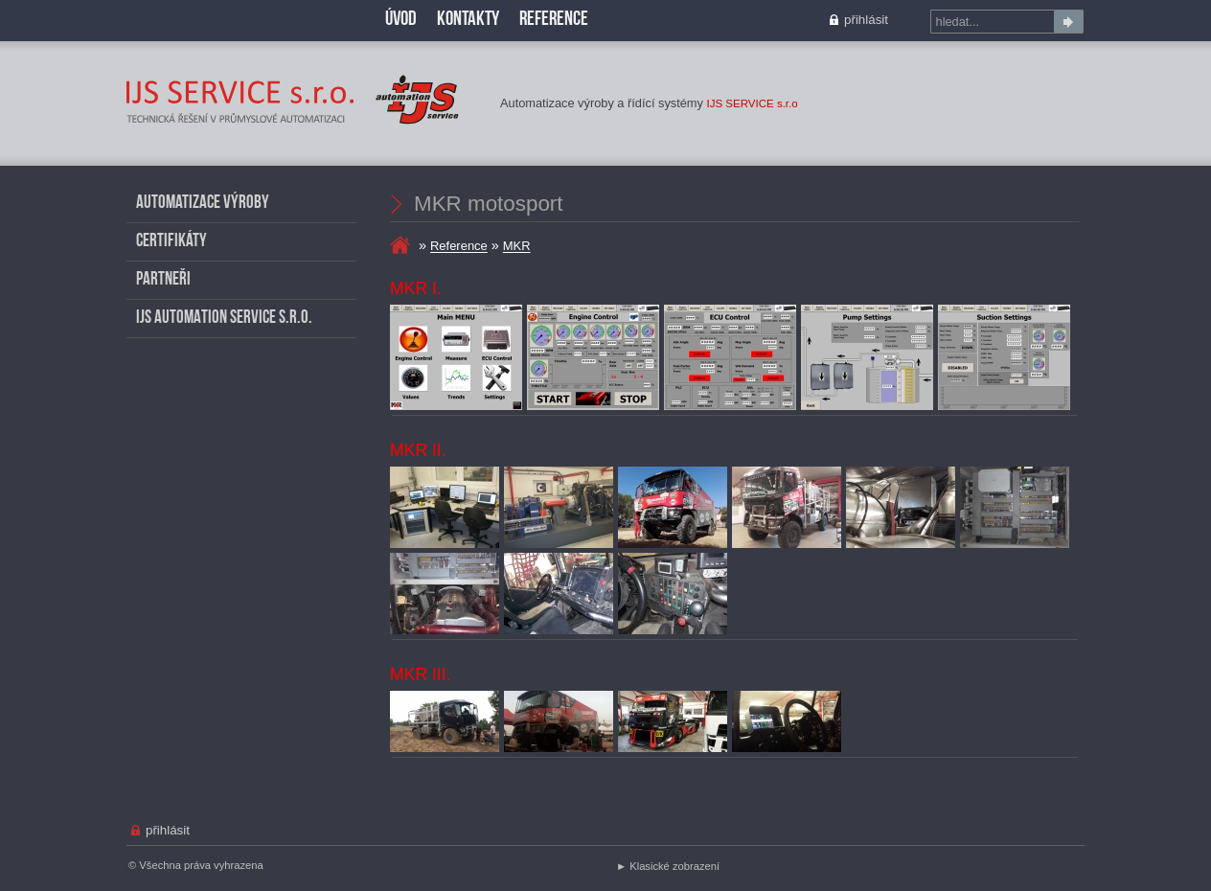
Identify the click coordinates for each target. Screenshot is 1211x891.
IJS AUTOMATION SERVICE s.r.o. (224, 318)
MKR (135, 62)
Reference (459, 247)
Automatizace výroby (202, 203)
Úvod (401, 20)
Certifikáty (171, 242)
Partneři (163, 280)
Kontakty (468, 20)
